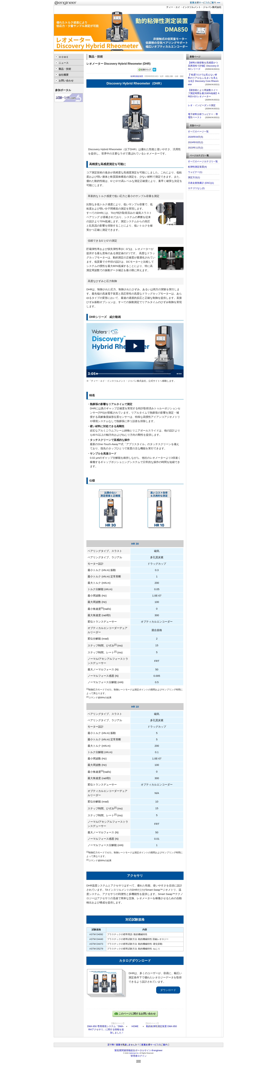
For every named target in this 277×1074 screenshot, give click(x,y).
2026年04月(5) (195, 136)
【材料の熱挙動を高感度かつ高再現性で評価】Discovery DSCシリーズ (203, 65)
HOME (135, 1026)
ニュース (64, 62)
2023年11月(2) (195, 147)
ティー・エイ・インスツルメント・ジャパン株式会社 (193, 7)
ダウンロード (168, 989)
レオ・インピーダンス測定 (202, 105)
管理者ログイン (139, 1056)
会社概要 (64, 74)
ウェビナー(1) (195, 172)
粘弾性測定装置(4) (197, 166)
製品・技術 (65, 68)
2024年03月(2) (195, 142)
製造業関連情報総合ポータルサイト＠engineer (138, 1050)
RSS (138, 1061)
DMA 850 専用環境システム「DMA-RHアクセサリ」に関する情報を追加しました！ (105, 1029)
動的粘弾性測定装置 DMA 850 (161, 1026)
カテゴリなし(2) (196, 188)
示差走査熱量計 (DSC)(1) (201, 183)
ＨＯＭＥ (64, 57)
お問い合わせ (66, 80)
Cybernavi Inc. (134, 1053)
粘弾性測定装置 (137, 76)
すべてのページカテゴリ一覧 (203, 161)
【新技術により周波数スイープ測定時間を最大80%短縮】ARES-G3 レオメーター (203, 93)
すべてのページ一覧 (198, 131)
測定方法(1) (194, 177)
